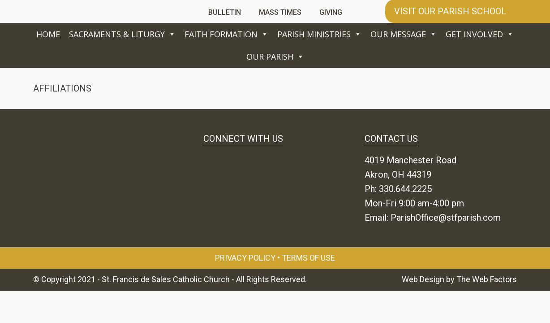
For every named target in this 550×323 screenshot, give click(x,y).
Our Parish (275, 56)
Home (48, 34)
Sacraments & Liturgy (122, 34)
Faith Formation (226, 34)
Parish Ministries (319, 34)
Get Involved (480, 34)
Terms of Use (308, 257)
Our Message (403, 34)
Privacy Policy (245, 257)
